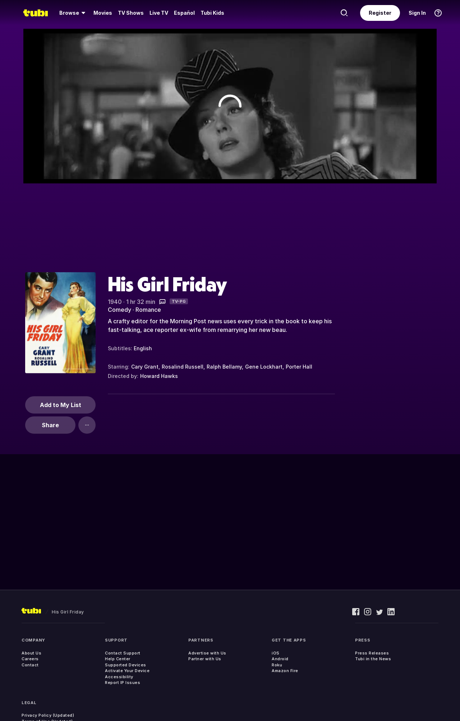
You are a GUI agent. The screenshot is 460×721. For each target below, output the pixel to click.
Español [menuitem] (184, 13)
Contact (30, 664)
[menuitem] (73, 13)
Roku (277, 664)
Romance (148, 309)
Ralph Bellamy (224, 367)
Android (280, 658)
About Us (31, 653)
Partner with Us (204, 658)
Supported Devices (125, 664)
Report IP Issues (122, 682)
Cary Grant (144, 367)
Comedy (119, 309)
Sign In (417, 13)
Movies (102, 13)
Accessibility (119, 676)
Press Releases (372, 653)
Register (380, 13)
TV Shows (131, 13)
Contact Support (123, 653)
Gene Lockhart (263, 367)
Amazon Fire (285, 670)
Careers (30, 658)
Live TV (159, 13)
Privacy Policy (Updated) (48, 715)
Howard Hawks (159, 376)
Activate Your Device (127, 670)
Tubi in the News (373, 658)
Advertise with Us (207, 653)
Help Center (117, 658)
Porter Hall (299, 367)
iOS (276, 653)
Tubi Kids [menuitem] (212, 13)
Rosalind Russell (182, 367)
